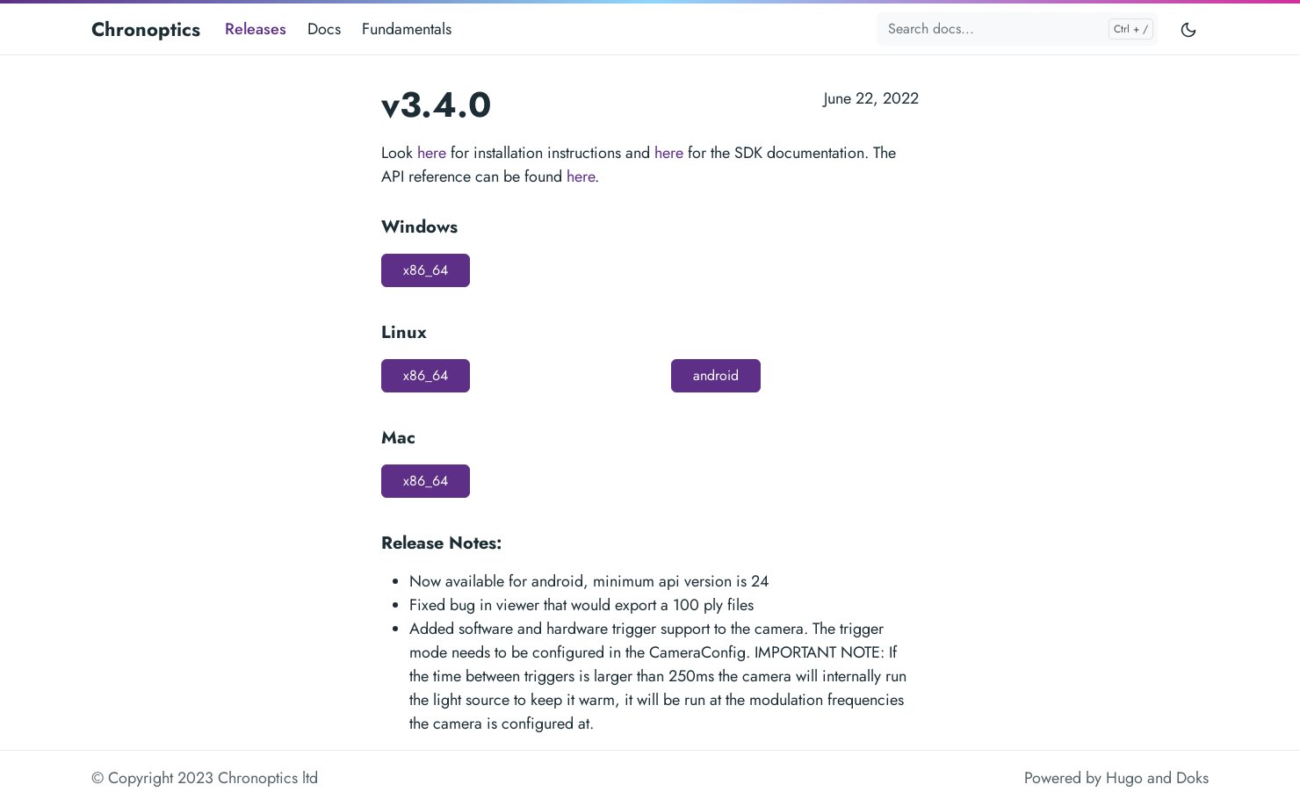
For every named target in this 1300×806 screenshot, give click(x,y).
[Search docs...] (1017, 29)
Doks (1192, 777)
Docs (324, 29)
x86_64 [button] (425, 270)
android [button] (716, 375)
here (431, 152)
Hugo (1124, 777)
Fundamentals (406, 29)
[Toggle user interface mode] (1188, 29)
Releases (255, 29)
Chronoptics (145, 29)
